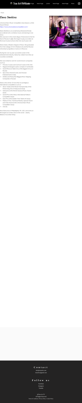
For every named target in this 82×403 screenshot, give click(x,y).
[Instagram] (79, 3)
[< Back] (3, 13)
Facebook (41, 383)
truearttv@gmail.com (41, 372)
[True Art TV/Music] (21, 3)
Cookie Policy (50, 398)
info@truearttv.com (41, 370)
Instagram (41, 386)
